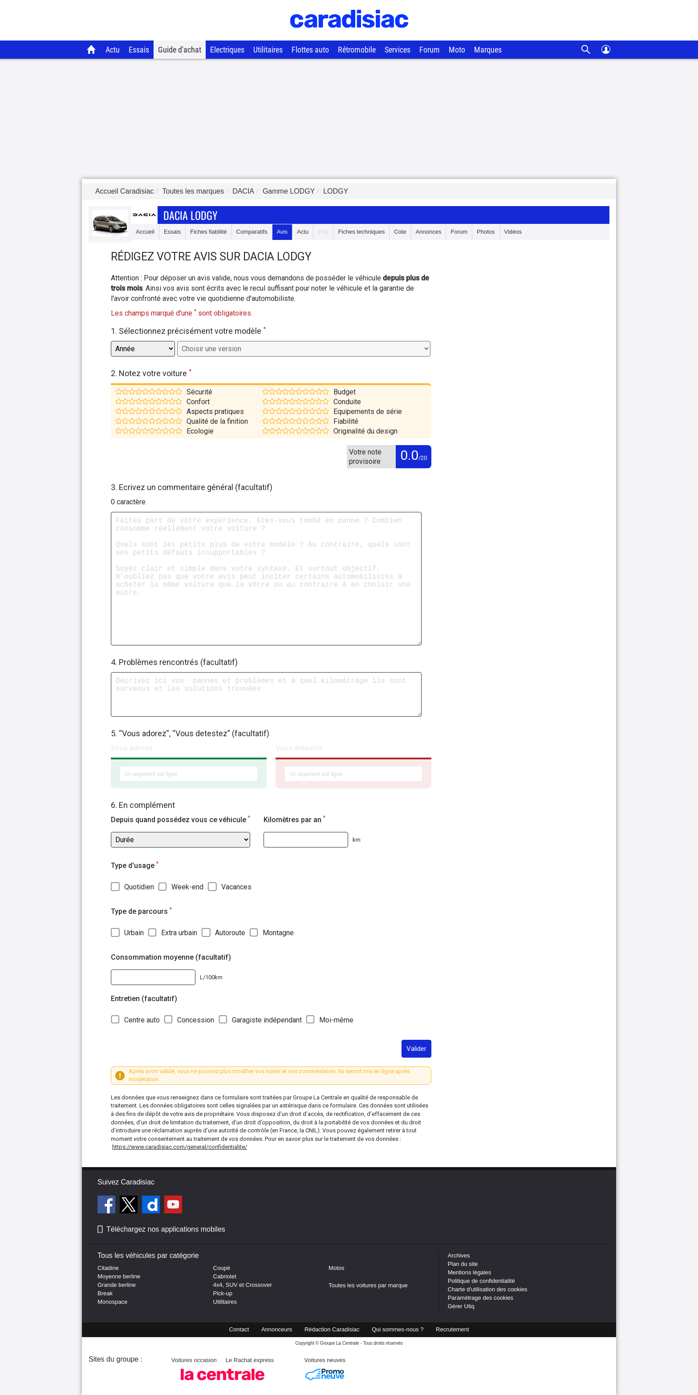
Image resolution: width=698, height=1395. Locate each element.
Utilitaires (268, 49)
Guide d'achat (179, 49)
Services (397, 49)
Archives (459, 1255)
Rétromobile (357, 49)
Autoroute (230, 933)
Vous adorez (132, 748)
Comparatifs (252, 231)
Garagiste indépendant (267, 1020)
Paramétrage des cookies (480, 1297)
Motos (336, 1268)
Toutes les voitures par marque (368, 1285)
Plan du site (463, 1264)
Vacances (236, 887)
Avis (282, 231)
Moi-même (336, 1020)
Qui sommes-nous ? (397, 1329)
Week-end (187, 887)
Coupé (221, 1268)
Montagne (278, 933)
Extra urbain (179, 933)
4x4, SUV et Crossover (242, 1284)
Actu (113, 49)
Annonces (429, 231)
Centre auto (142, 1020)
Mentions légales (469, 1272)
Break (105, 1293)
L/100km (211, 977)
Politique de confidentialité (481, 1280)
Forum (429, 49)
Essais (139, 49)
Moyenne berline (118, 1276)
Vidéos (513, 231)
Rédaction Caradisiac (332, 1329)
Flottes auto (310, 49)
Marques (488, 49)
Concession (195, 1020)
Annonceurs (276, 1329)
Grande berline (116, 1284)
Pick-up (222, 1293)
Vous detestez (299, 748)
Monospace (112, 1301)
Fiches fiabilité (208, 231)
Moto (457, 49)
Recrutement (452, 1329)
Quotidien (139, 887)
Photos (486, 231)
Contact (239, 1329)
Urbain (134, 933)
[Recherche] (586, 50)
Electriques (227, 49)
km (357, 839)
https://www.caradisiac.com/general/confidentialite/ (179, 1147)
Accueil (145, 231)
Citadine (108, 1268)
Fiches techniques (361, 231)
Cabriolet (224, 1276)
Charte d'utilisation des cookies (488, 1289)
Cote (400, 231)
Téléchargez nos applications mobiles (165, 1229)
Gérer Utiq (461, 1306)
